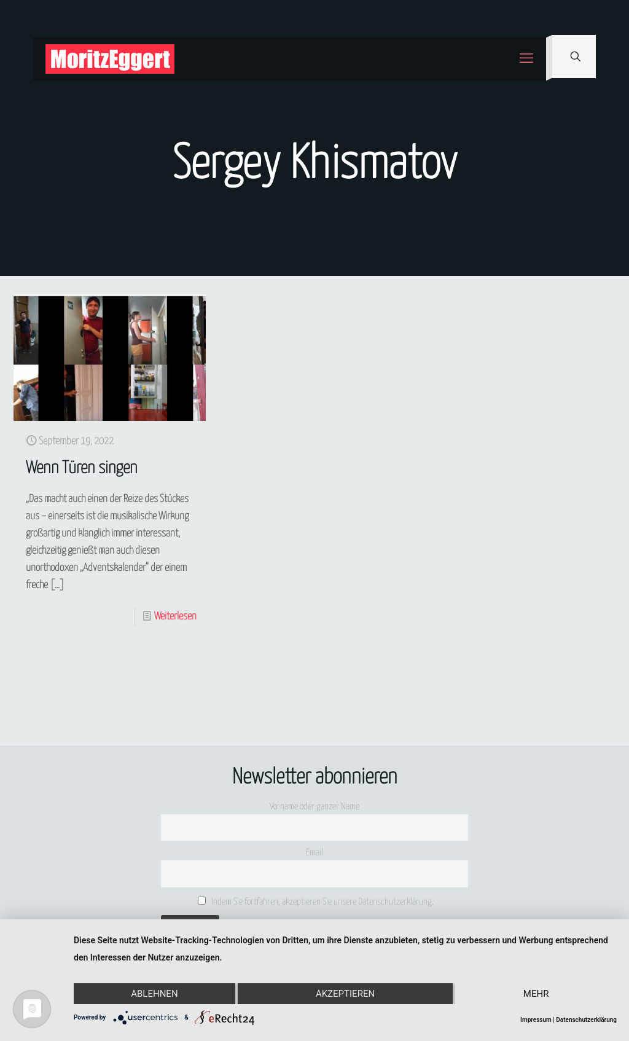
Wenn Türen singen (81, 468)
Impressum (536, 1019)
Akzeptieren (345, 993)
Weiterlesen (175, 616)
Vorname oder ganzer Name (314, 806)
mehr (536, 993)
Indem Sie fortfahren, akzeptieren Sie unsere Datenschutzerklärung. (316, 901)
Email (314, 852)
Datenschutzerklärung (586, 1019)
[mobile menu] (526, 59)
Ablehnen (154, 993)
